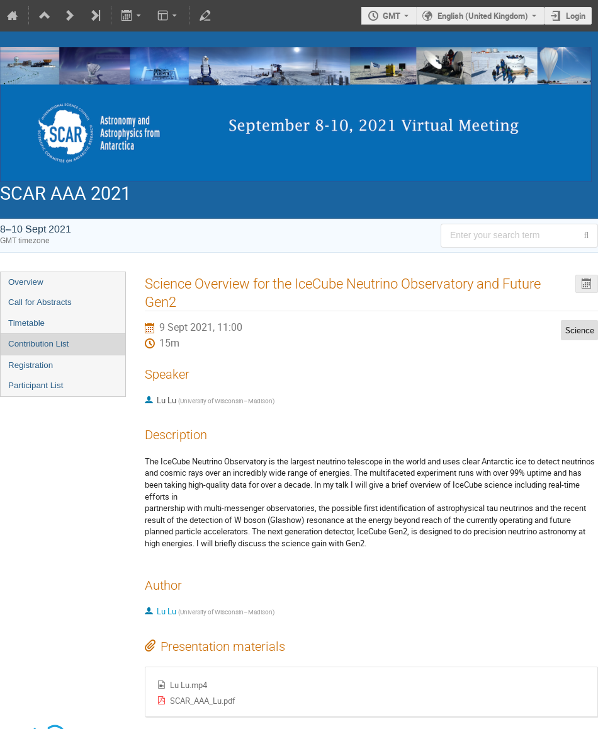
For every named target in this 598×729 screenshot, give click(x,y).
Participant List (35, 385)
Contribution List (38, 343)
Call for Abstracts (40, 302)
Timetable (26, 323)
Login (575, 15)
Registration (30, 365)
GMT (391, 15)
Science (579, 330)
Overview (25, 282)
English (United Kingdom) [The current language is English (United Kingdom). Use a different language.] (482, 15)
